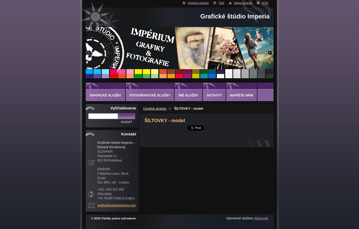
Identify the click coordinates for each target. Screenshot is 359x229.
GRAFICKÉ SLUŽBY (105, 95)
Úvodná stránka (198, 2)
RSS (265, 2)
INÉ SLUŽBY (188, 95)
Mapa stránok (243, 2)
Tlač (221, 2)
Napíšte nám (241, 95)
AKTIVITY (214, 95)
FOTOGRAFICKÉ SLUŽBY (150, 95)
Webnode (261, 218)
